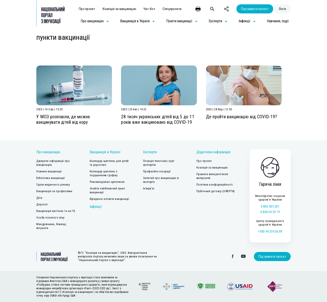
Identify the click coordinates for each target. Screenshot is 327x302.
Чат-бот (149, 9)
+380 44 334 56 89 (270, 231)
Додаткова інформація (213, 152)
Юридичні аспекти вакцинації (109, 199)
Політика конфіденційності (214, 184)
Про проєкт (87, 9)
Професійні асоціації (157, 171)
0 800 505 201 (270, 206)
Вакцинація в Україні (105, 152)
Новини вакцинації (49, 171)
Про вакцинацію (48, 152)
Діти (39, 197)
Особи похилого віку (50, 217)
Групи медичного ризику (53, 184)
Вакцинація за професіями (54, 191)
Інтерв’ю (149, 188)
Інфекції (96, 206)
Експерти (150, 152)
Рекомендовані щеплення (107, 182)
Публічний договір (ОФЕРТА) (215, 191)
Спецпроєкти (172, 9)
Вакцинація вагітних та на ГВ (55, 211)
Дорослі (42, 204)
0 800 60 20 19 (270, 212)
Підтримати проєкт (255, 9)
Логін (282, 9)
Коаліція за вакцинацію (119, 9)
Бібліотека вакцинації (50, 178)
